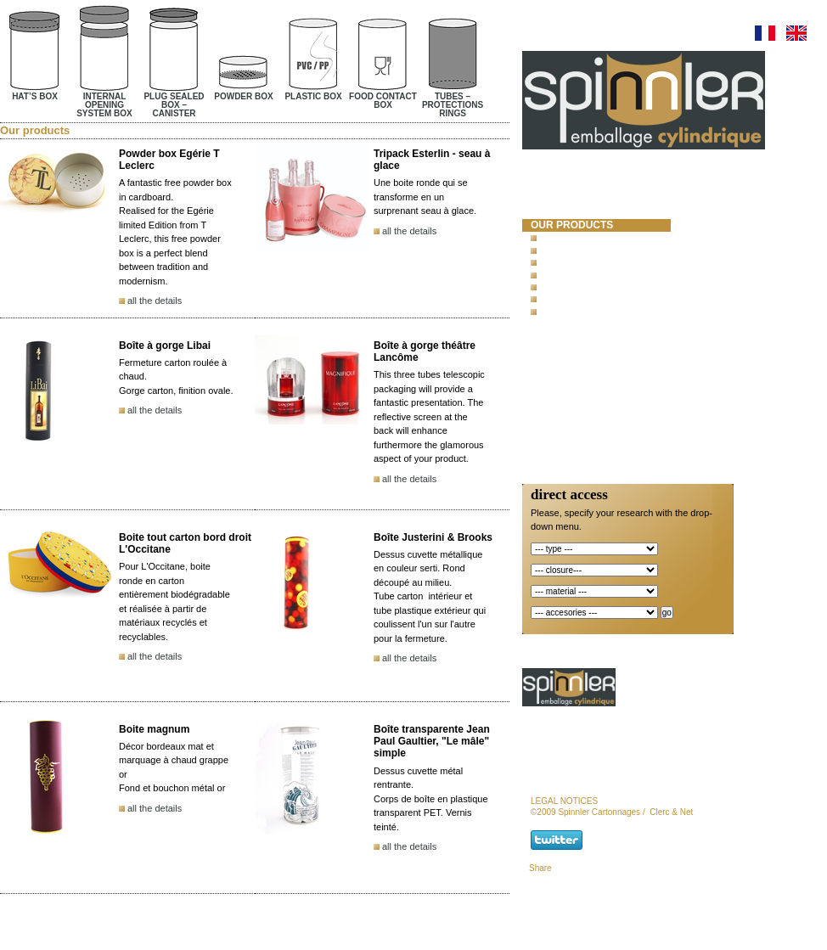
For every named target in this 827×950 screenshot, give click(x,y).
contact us (563, 413)
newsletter (565, 429)
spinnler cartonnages (570, 203)
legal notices (564, 801)
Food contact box (581, 299)
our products (572, 225)
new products (573, 340)
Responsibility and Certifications (585, 392)
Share (540, 868)
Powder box (567, 274)
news (546, 370)
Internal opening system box (606, 250)
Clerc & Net (671, 812)
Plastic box (566, 286)
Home (546, 182)
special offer (570, 356)
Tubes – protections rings (600, 311)
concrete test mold (590, 326)
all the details (154, 300)
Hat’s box (560, 237)
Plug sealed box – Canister (602, 262)
